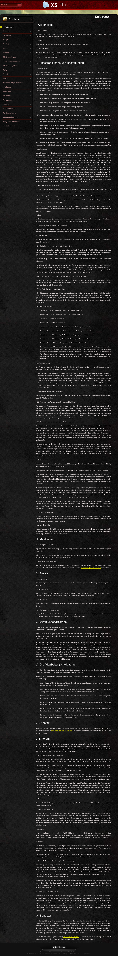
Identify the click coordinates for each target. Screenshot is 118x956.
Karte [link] (5, 70)
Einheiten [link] (6, 104)
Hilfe (59, 4)
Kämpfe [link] (6, 40)
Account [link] (6, 31)
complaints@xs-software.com (91, 568)
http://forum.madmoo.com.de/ (61, 731)
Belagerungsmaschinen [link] (12, 121)
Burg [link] (4, 48)
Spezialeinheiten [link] (9, 126)
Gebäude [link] (6, 44)
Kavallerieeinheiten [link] (10, 113)
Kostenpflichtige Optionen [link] (13, 83)
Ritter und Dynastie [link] (10, 66)
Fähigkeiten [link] (7, 100)
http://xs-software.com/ (71, 937)
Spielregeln (9, 27)
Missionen (7, 87)
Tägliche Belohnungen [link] (11, 61)
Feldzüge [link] (6, 74)
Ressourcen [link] (7, 96)
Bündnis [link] (6, 53)
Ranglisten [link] (7, 91)
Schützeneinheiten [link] (10, 108)
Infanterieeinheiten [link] (10, 117)
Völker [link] (5, 78)
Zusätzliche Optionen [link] (11, 35)
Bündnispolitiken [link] (9, 57)
